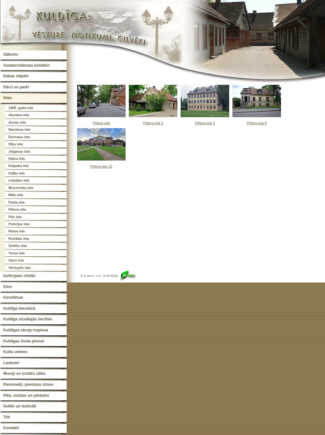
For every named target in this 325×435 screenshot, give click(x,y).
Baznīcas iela (19, 129)
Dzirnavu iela (19, 137)
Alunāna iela (18, 115)
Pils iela (14, 217)
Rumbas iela (18, 238)
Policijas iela (18, 224)
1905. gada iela (20, 108)
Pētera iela (17, 209)
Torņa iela (16, 253)
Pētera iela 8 (257, 123)
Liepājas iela (18, 180)
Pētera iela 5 (205, 123)
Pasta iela (16, 202)
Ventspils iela (19, 268)
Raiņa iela (16, 231)
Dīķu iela (15, 144)
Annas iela (17, 122)
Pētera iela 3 (153, 123)
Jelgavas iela (19, 151)
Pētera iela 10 (101, 166)
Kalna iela (16, 159)
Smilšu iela (17, 246)
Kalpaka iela (18, 166)
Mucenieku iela (20, 188)
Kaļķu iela (16, 173)
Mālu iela (15, 195)
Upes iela (16, 260)
